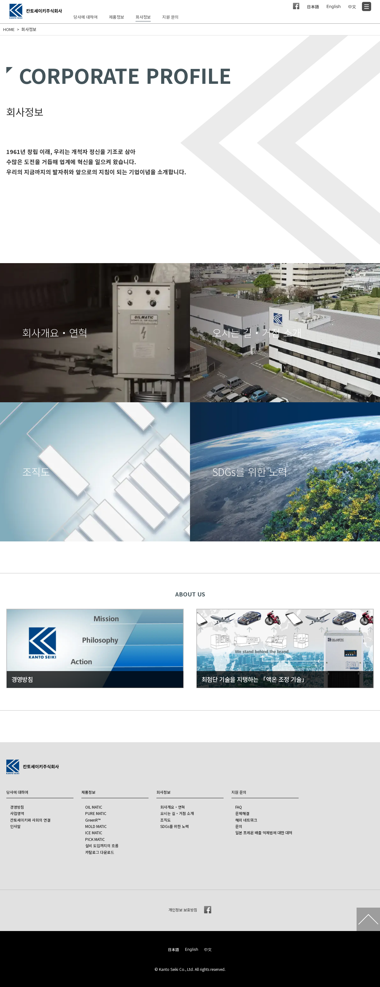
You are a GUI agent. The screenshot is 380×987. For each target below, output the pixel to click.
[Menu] (366, 6)
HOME (9, 29)
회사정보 (28, 29)
